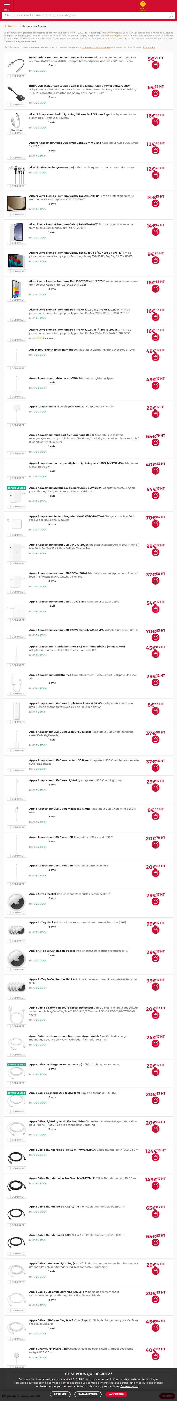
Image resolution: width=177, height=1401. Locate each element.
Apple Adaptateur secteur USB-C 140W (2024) (58, 544)
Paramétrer (88, 1394)
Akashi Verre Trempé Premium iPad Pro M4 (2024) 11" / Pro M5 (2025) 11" (74, 309)
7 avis (42, 1129)
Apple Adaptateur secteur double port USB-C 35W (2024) (65, 487)
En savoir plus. (129, 1386)
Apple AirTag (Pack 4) (43, 922)
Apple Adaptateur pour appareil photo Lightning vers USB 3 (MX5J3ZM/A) (76, 463)
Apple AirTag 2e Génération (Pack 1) (52, 950)
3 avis (42, 203)
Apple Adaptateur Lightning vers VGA (53, 378)
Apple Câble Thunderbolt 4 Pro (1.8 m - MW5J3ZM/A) (62, 1149)
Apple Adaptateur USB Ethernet (50, 674)
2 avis (42, 97)
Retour (12, 26)
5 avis (42, 150)
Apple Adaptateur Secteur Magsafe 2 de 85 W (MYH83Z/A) (66, 516)
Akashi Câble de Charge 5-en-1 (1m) (51, 167)
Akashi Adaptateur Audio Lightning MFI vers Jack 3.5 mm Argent (70, 114)
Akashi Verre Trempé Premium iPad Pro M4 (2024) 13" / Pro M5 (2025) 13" (75, 329)
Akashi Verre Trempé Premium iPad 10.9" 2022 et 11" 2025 (66, 281)
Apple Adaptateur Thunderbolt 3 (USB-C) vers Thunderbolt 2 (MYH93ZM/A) (77, 646)
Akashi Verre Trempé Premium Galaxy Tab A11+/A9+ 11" (64, 195)
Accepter (116, 1394)
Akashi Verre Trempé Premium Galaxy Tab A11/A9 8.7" (63, 224)
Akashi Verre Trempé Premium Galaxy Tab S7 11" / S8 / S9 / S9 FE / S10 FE (75, 252)
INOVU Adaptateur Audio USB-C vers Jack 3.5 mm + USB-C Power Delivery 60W (79, 85)
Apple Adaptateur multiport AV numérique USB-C (61, 434)
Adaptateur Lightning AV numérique (53, 349)
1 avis (42, 122)
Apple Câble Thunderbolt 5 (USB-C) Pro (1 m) (57, 1206)
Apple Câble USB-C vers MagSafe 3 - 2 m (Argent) (60, 1320)
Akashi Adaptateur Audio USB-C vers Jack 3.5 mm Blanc (65, 142)
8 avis (42, 898)
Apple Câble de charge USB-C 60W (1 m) (54, 1092)
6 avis (42, 65)
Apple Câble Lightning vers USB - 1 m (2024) (57, 1121)
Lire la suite (149, 47)
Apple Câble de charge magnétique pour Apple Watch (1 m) (67, 1036)
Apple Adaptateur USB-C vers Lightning (54, 780)
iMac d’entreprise (113, 35)
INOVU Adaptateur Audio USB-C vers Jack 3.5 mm (61, 57)
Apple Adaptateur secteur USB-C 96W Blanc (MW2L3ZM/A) (66, 629)
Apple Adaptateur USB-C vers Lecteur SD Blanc (59, 760)
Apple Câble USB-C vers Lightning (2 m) (54, 1263)
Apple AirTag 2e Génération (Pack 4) (52, 979)
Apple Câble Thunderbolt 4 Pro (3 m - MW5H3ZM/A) (62, 1178)
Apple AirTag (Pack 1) (42, 893)
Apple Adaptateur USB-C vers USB (51, 837)
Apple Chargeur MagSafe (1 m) (48, 1348)
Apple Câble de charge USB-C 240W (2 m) (55, 1064)
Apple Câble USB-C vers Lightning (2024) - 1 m (58, 1291)
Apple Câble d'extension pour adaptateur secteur (61, 1007)
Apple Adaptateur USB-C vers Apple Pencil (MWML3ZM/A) (66, 703)
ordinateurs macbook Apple (96, 47)
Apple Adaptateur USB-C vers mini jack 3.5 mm (59, 808)
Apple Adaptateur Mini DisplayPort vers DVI (57, 406)
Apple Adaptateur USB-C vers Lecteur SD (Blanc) (60, 731)
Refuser (60, 1394)
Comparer (18, 76)
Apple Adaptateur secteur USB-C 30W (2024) (58, 573)
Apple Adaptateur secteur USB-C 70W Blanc (57, 601)
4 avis (42, 524)
